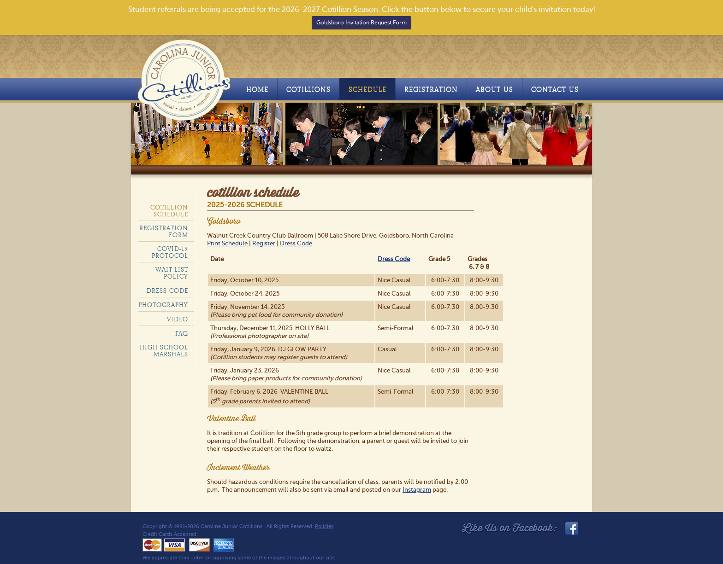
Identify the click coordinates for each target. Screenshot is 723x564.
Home (257, 89)
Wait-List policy (171, 273)
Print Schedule (227, 243)
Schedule (367, 89)
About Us (494, 89)
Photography (163, 305)
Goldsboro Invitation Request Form (361, 22)
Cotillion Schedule (169, 211)
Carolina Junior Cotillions (185, 78)
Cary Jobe (190, 558)
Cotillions (308, 89)
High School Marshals (164, 351)
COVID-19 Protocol (170, 252)
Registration (431, 89)
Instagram (417, 489)
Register (263, 243)
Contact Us (555, 89)
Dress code (167, 290)
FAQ (181, 333)
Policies (324, 526)
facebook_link (570, 528)
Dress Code (296, 243)
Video (177, 319)
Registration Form (163, 231)
